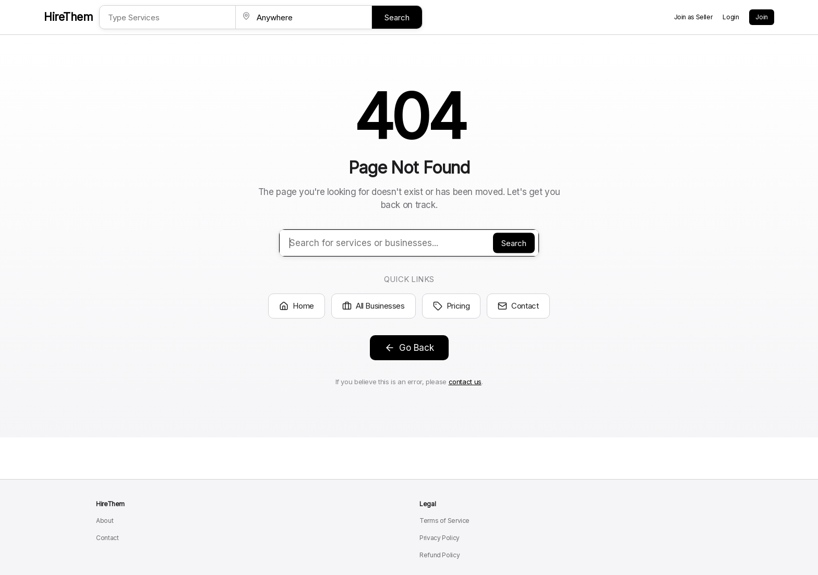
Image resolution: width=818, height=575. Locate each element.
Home (296, 306)
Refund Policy (439, 555)
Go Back (409, 347)
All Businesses (373, 306)
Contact (518, 306)
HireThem (68, 16)
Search (397, 17)
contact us (465, 381)
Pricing (451, 306)
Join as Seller (693, 17)
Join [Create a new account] (761, 17)
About (104, 520)
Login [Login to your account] (731, 17)
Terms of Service (444, 520)
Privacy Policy (439, 538)
